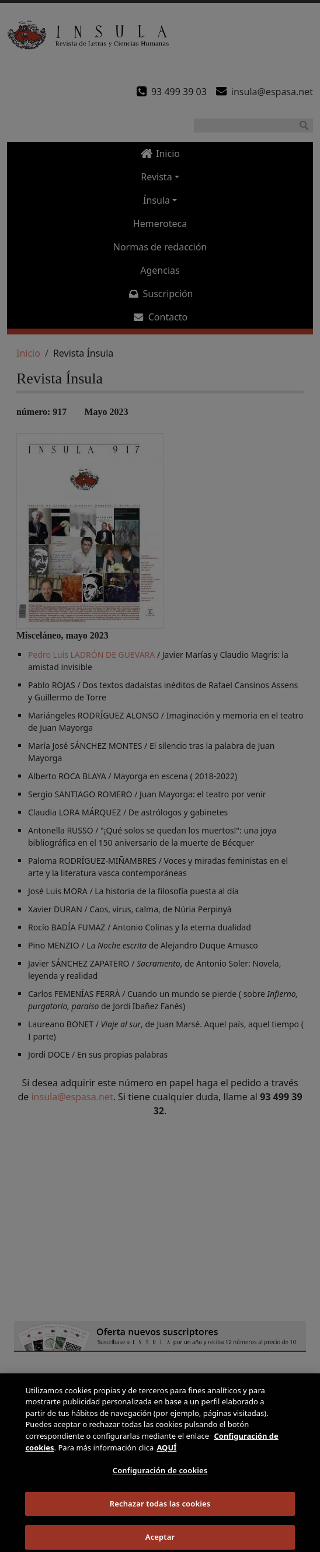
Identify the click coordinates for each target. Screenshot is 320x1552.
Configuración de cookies (160, 1479)
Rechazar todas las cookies (160, 1513)
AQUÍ (166, 1456)
